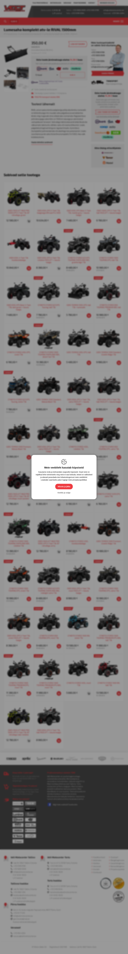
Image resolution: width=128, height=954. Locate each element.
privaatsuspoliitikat (79, 480)
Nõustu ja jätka (64, 487)
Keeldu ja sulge (64, 493)
